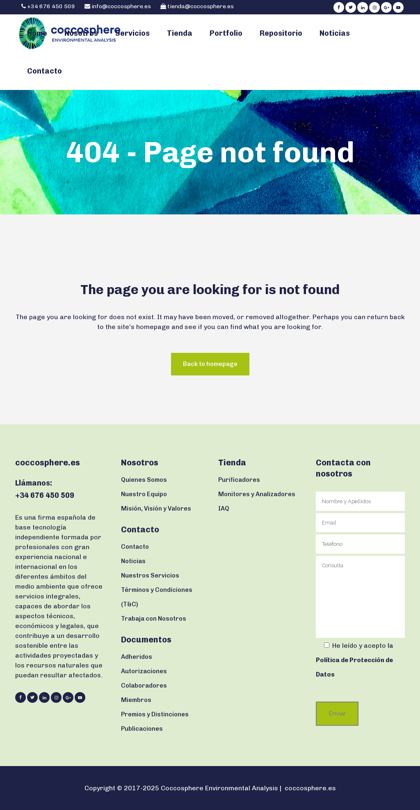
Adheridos (136, 656)
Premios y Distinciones (155, 714)
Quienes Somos (144, 479)
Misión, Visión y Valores (156, 508)
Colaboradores (144, 685)
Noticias (133, 561)
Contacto (135, 546)
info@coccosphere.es (121, 6)
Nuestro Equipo (144, 494)
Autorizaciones (144, 671)
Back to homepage (210, 364)
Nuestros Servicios (150, 575)
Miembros (136, 700)
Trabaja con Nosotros (153, 618)
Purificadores (239, 479)
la (354, 660)
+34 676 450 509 (50, 6)
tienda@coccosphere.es (200, 6)
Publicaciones (142, 728)
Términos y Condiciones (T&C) (156, 597)
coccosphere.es (310, 788)
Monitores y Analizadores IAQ (256, 501)
